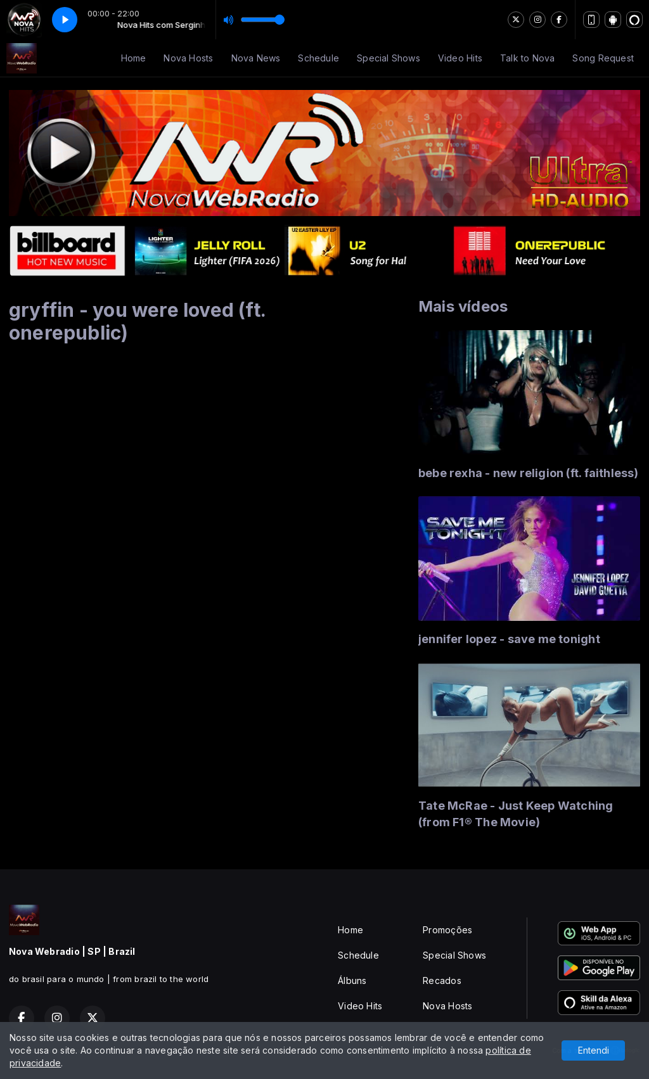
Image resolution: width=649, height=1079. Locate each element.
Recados (442, 980)
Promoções (447, 929)
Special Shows (388, 58)
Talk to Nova (527, 58)
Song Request (603, 58)
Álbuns (352, 980)
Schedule (318, 58)
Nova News (256, 58)
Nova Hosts (188, 58)
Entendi (593, 1050)
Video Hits (460, 58)
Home (133, 58)
